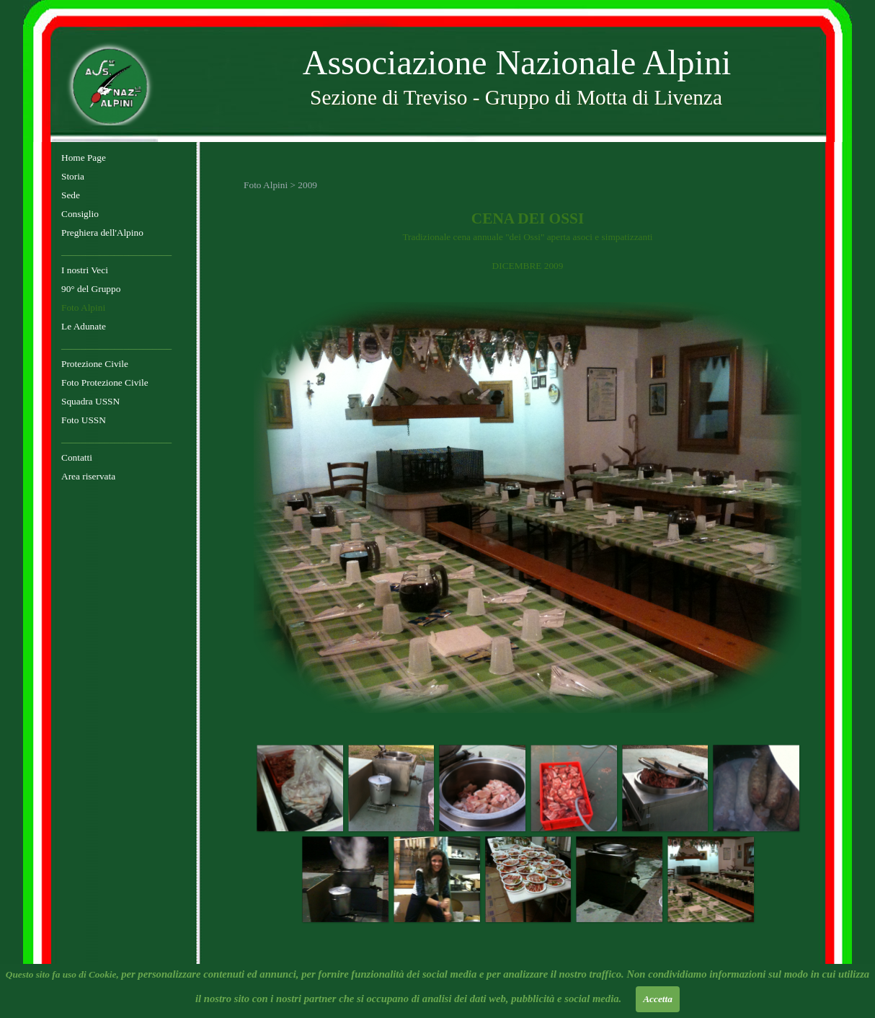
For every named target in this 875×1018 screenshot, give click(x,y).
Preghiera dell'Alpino (102, 232)
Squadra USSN (90, 401)
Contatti (76, 457)
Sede (70, 195)
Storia (72, 176)
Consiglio (80, 213)
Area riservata (88, 476)
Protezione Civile (94, 363)
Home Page (83, 157)
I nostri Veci (84, 270)
